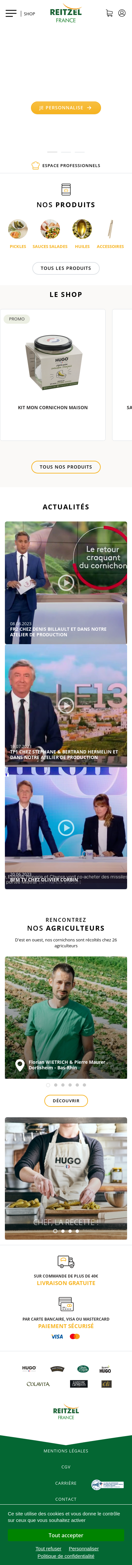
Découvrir (66, 1101)
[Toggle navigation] (11, 13)
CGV (65, 1467)
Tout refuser (48, 1548)
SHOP (29, 14)
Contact (66, 1499)
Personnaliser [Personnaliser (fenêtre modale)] (84, 1548)
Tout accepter (66, 1535)
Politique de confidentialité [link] (65, 1556)
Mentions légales (66, 1451)
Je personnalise (66, 107)
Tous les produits (66, 268)
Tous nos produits (66, 467)
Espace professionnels (66, 166)
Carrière (66, 1483)
